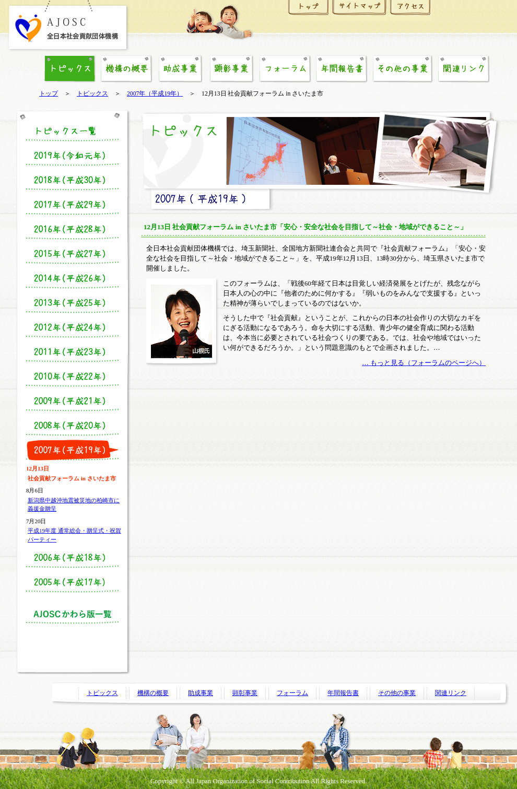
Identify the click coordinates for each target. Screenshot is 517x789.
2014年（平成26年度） (72, 278)
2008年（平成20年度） (72, 425)
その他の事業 (402, 68)
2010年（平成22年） (72, 376)
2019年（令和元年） (72, 155)
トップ (48, 93)
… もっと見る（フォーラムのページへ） (424, 363)
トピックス (92, 93)
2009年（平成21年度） (72, 401)
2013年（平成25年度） (72, 302)
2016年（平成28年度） (72, 229)
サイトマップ (359, 10)
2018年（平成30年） (72, 180)
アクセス (410, 10)
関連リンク (463, 68)
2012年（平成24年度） (72, 327)
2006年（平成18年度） (72, 557)
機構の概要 (126, 68)
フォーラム (285, 68)
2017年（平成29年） (72, 204)
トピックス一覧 (72, 131)
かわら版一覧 (72, 613)
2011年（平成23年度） (72, 351)
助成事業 (180, 68)
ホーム (308, 10)
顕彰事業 (231, 68)
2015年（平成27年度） (72, 253)
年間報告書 (341, 68)
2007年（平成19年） (155, 93)
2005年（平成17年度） (72, 582)
